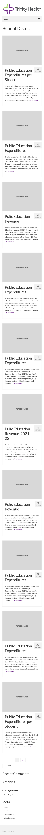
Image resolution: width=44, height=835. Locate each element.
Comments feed (10, 814)
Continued (34, 100)
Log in (6, 807)
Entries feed (8, 811)
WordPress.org (9, 818)
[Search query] (16, 766)
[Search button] (4, 766)
